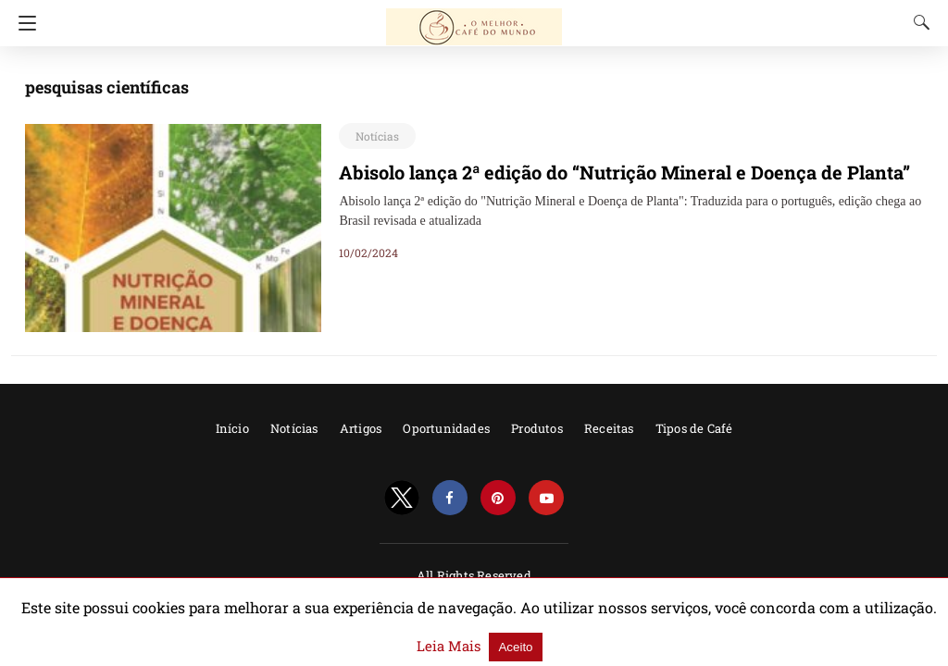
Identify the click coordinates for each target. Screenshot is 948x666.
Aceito (903, 637)
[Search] (917, 22)
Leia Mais (842, 636)
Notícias (374, 136)
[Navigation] (22, 23)
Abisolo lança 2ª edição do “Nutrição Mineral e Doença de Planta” (600, 172)
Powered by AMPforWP (474, 599)
